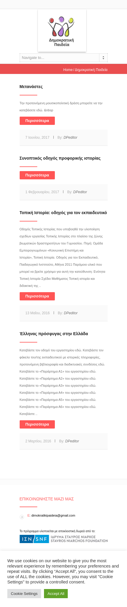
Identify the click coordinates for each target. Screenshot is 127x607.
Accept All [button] (56, 593)
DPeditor (70, 137)
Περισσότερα (37, 120)
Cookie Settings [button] (24, 593)
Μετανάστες (31, 86)
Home (68, 70)
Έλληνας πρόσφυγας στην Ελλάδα (54, 333)
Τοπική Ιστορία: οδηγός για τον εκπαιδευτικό (63, 212)
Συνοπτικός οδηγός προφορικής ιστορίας (60, 158)
